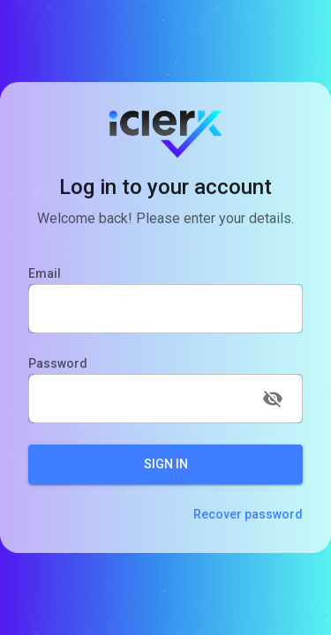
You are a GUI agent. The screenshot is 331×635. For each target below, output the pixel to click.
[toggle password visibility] (272, 398)
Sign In (165, 464)
